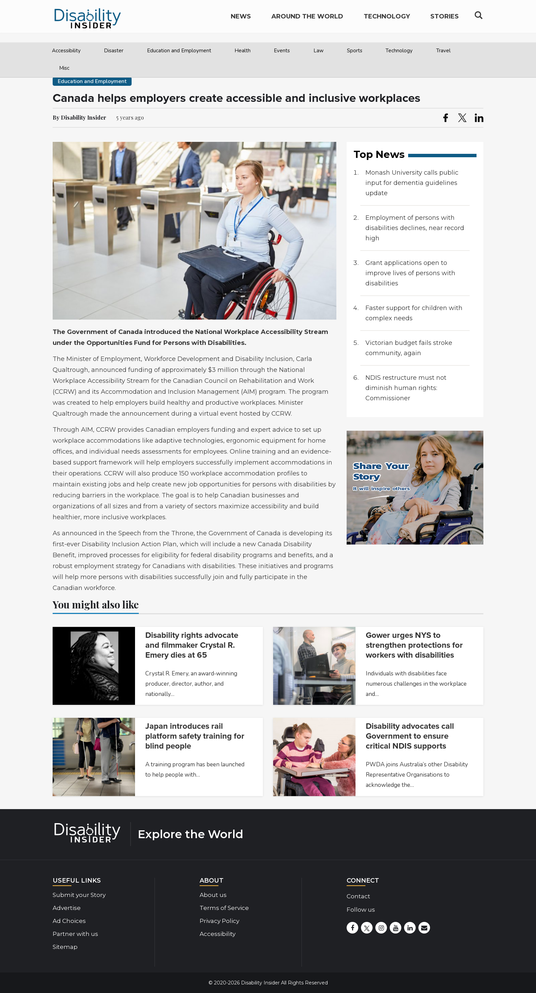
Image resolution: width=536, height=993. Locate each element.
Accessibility (66, 50)
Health (242, 50)
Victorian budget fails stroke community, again (408, 348)
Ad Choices (69, 920)
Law (318, 50)
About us (213, 894)
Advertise (67, 907)
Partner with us (75, 933)
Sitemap (65, 946)
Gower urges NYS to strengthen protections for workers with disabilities (414, 645)
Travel (443, 50)
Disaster (113, 50)
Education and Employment (179, 50)
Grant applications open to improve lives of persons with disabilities (410, 273)
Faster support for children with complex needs (414, 313)
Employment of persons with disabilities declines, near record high (414, 228)
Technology (399, 50)
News (241, 22)
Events (282, 50)
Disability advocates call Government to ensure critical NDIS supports (410, 736)
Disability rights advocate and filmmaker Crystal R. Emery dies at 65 (191, 645)
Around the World (307, 22)
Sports (354, 50)
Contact (358, 896)
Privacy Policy (219, 920)
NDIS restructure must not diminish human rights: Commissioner (405, 388)
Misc (64, 68)
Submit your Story (79, 894)
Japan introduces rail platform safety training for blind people (194, 736)
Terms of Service (224, 907)
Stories (444, 22)
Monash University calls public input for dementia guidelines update (411, 183)
